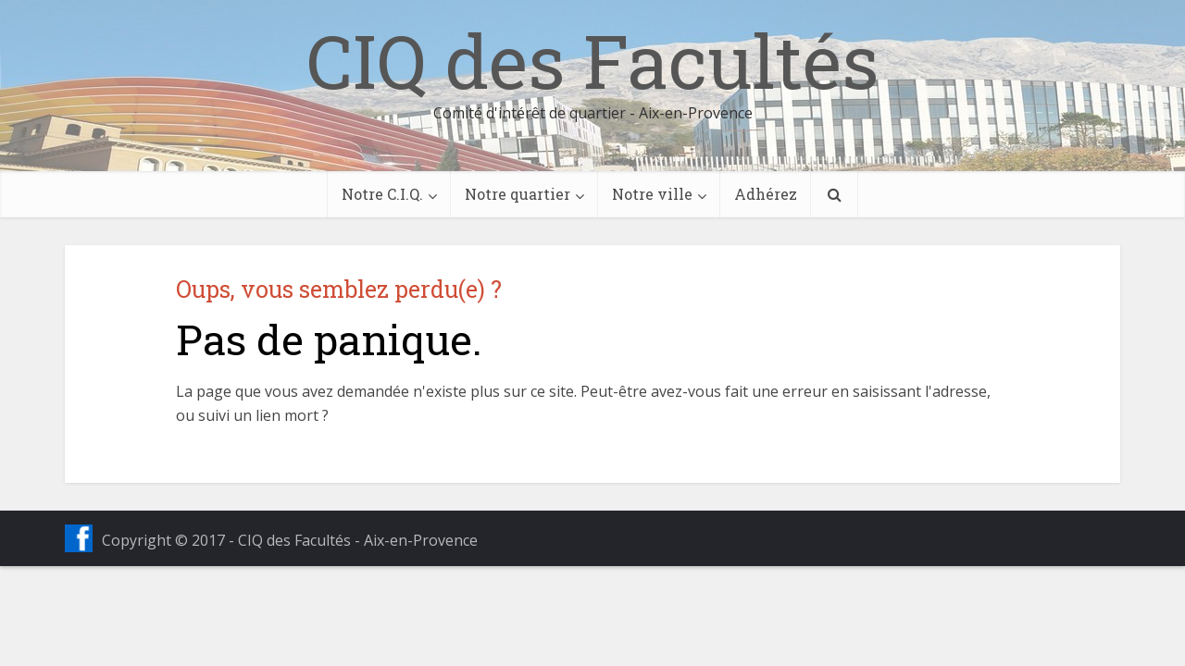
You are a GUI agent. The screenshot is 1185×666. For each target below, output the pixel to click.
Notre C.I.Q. (382, 194)
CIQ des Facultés (592, 60)
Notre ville (652, 194)
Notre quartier (517, 194)
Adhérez (765, 194)
